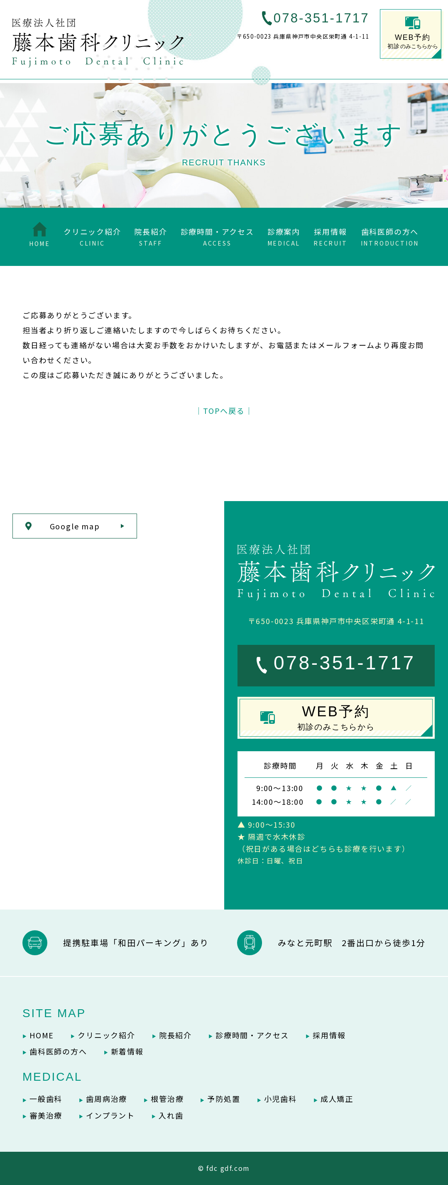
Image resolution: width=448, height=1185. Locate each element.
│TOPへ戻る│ (224, 410)
